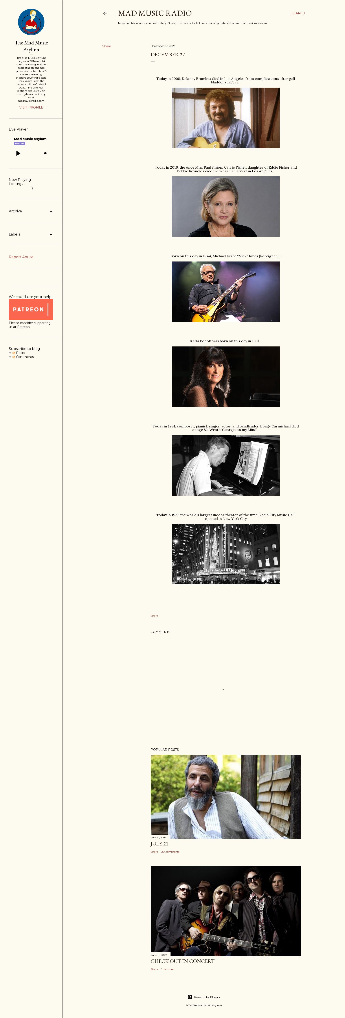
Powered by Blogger (203, 997)
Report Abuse (21, 257)
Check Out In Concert (183, 961)
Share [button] (106, 46)
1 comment (168, 969)
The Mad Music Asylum (31, 46)
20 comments (170, 851)
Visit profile (31, 107)
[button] (18, 153)
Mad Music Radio (155, 13)
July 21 (160, 843)
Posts (19, 353)
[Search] (298, 13)
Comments (23, 357)
